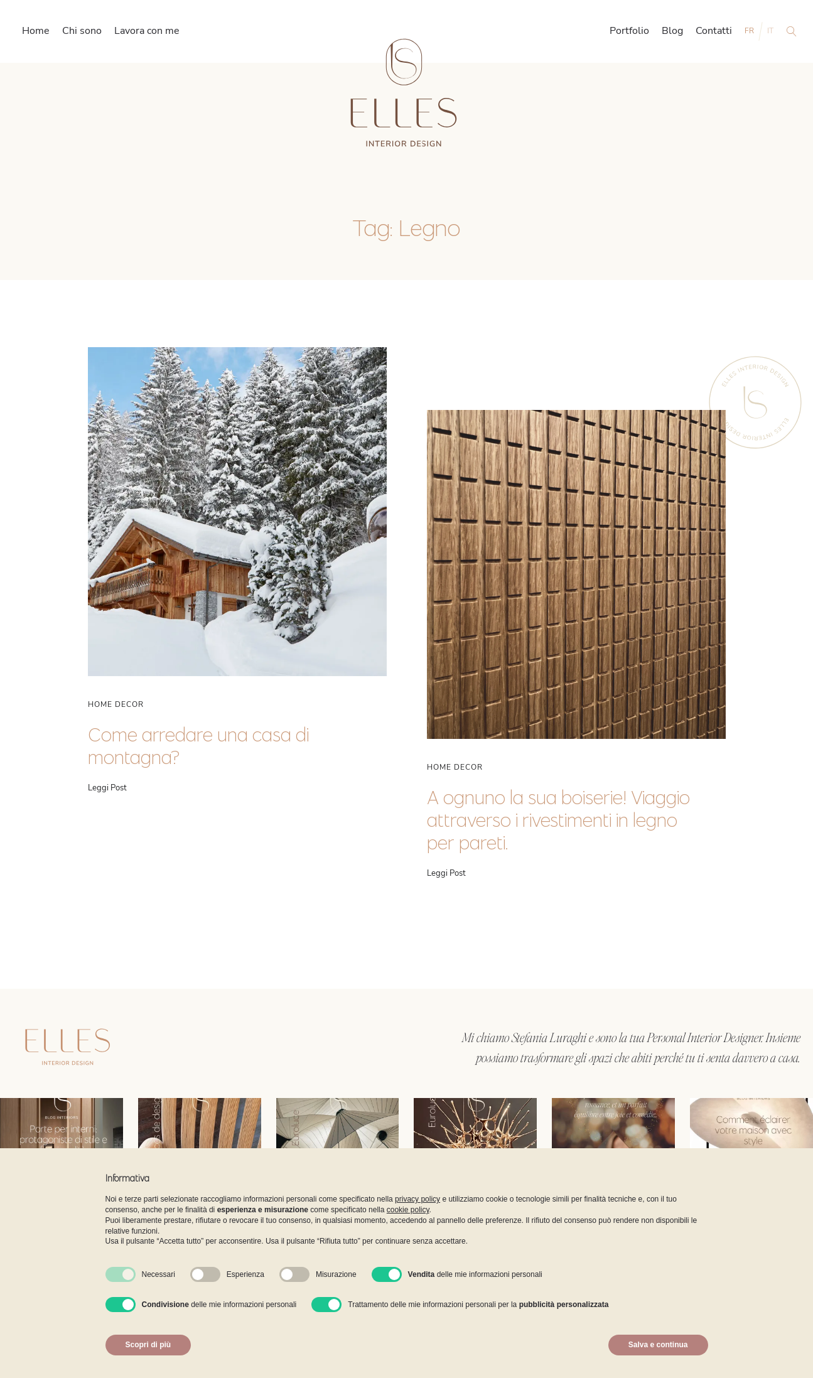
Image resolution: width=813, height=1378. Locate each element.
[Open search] (791, 31)
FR (749, 31)
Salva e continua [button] (658, 1344)
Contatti (714, 31)
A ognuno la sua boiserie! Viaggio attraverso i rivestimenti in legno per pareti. (558, 820)
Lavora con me (147, 31)
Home (36, 31)
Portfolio (629, 31)
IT (770, 31)
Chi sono (82, 31)
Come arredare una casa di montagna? (198, 745)
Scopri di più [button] (148, 1344)
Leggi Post (107, 788)
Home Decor (116, 704)
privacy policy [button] (417, 1199)
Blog (672, 31)
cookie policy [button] (408, 1209)
